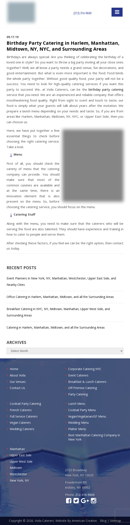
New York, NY (19, 480)
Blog (103, 521)
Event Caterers (78, 375)
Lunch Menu (76, 404)
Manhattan (17, 449)
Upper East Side (20, 455)
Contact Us (17, 388)
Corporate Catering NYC (84, 369)
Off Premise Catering (82, 388)
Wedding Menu (78, 423)
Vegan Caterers (20, 423)
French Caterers (21, 410)
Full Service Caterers (24, 416)
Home (14, 369)
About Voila (17, 375)
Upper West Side (21, 461)
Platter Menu (77, 429)
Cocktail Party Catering (25, 404)
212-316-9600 (85, 495)
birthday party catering (106, 89)
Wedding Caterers (22, 429)
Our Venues (18, 382)
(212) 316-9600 (82, 13)
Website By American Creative (76, 521)
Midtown (16, 468)
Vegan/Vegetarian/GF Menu (87, 416)
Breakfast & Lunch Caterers (87, 382)
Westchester (18, 474)
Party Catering (78, 394)
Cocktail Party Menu (82, 410)
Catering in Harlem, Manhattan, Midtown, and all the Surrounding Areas (56, 327)
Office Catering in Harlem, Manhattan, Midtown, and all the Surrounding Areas (60, 297)
